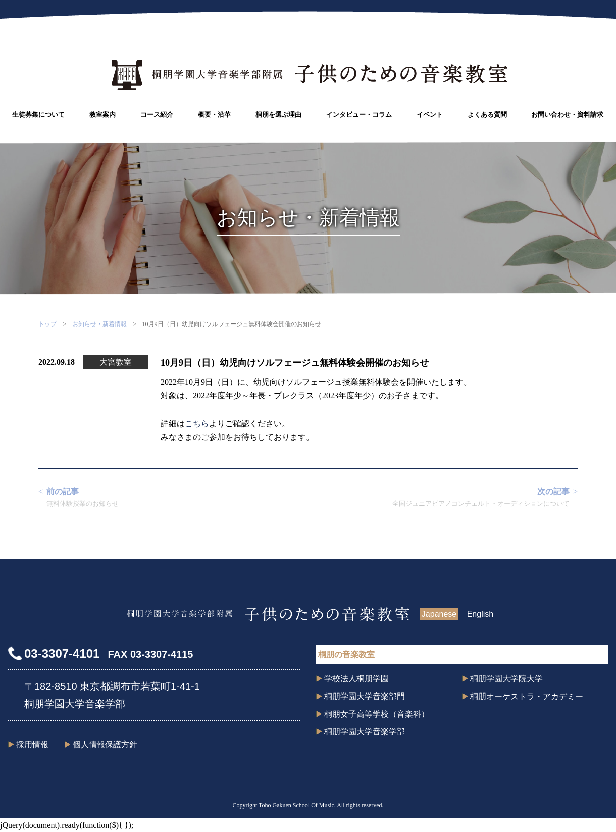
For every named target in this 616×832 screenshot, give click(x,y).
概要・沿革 (214, 114)
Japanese (439, 614)
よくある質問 (487, 114)
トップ (47, 324)
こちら (197, 423)
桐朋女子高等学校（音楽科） (376, 714)
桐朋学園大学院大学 (506, 678)
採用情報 (32, 744)
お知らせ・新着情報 (99, 324)
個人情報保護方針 (105, 744)
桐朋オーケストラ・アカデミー (526, 696)
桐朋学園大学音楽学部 (364, 731)
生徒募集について (38, 114)
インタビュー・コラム (359, 114)
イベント (430, 114)
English (480, 614)
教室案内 (102, 114)
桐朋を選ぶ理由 (278, 114)
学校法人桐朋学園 (356, 678)
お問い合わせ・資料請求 (567, 114)
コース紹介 (156, 114)
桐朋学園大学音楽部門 (364, 696)
